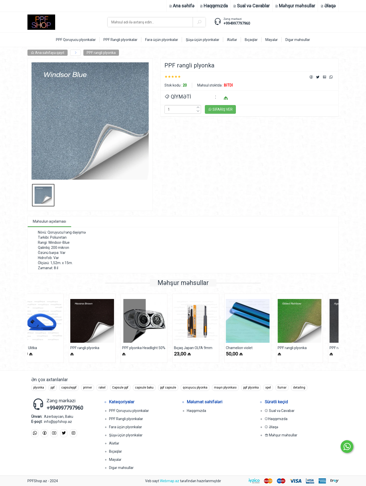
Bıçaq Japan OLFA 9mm (154, 348)
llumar (282, 387)
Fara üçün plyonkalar (125, 427)
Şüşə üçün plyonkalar (126, 435)
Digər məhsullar (121, 468)
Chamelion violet (200, 348)
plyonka (38, 387)
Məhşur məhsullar (281, 435)
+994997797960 (236, 23)
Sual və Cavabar (280, 411)
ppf (53, 387)
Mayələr (115, 460)
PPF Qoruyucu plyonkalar (129, 411)
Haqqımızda (196, 411)
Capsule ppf (120, 387)
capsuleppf (69, 387)
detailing (299, 387)
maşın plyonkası (225, 387)
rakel (102, 387)
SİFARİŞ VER (220, 109)
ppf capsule (168, 387)
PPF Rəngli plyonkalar (126, 419)
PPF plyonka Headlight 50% (105, 348)
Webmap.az (169, 481)
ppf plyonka (251, 387)
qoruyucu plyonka (195, 387)
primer (87, 387)
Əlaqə (271, 427)
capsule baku (144, 387)
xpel (268, 387)
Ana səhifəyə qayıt (47, 53)
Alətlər (114, 443)
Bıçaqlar (115, 451)
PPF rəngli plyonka (101, 53)
